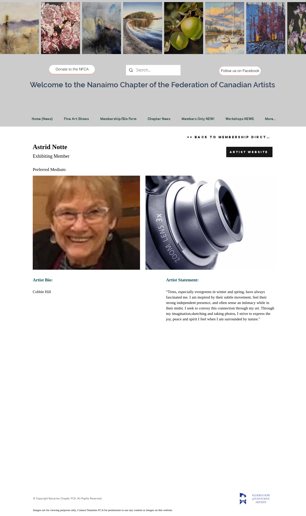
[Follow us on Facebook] (240, 71)
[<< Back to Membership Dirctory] (230, 137)
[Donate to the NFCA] (72, 69)
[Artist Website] (249, 152)
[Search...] (153, 70)
